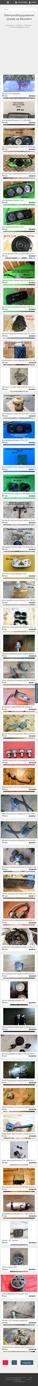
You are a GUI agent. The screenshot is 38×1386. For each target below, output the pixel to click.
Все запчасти (10, 25)
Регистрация (22, 2)
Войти (34, 2)
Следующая (27, 1363)
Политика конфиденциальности (15, 1378)
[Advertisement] (19, 51)
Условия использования (13, 1379)
